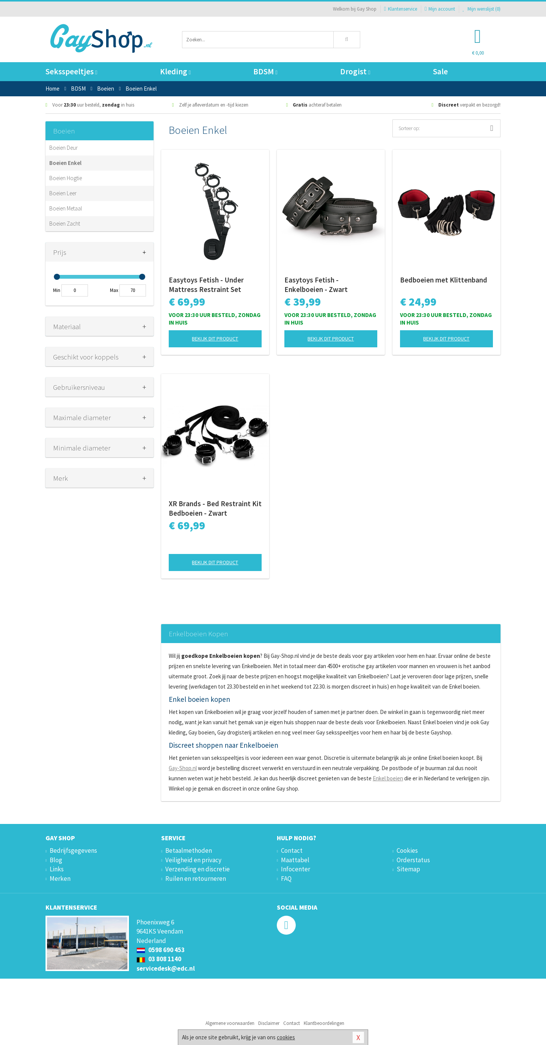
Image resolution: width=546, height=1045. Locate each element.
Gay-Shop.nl (183, 768)
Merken (60, 878)
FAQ (286, 878)
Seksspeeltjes (71, 71)
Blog (56, 860)
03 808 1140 (158, 959)
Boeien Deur (63, 147)
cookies (286, 1037)
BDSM (265, 71)
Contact (292, 850)
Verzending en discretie (197, 869)
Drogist (355, 71)
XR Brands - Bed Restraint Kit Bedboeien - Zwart (215, 508)
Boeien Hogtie (65, 178)
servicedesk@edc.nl (165, 968)
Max (114, 290)
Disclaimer (268, 1023)
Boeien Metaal (65, 208)
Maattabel (295, 860)
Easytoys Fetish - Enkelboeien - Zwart (316, 284)
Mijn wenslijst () (481, 9)
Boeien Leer (63, 193)
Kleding (175, 71)
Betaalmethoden (188, 850)
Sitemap (408, 869)
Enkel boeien (388, 778)
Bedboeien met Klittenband (443, 279)
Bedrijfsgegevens (73, 850)
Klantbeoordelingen (324, 1023)
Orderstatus (413, 860)
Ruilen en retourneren (195, 878)
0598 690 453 (160, 950)
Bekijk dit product (215, 338)
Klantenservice (400, 9)
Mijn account (440, 9)
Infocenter (295, 869)
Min (56, 290)
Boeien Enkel (65, 162)
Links (57, 869)
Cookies (407, 850)
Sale (440, 71)
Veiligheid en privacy (193, 860)
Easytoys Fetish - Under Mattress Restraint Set (206, 284)
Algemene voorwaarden (230, 1023)
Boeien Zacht (64, 223)
